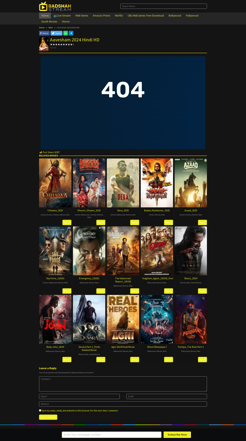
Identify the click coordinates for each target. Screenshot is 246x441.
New (68, 215)
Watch (67, 222)
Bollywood (85, 215)
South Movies (196, 282)
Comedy (93, 215)
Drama (50, 215)
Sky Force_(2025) (55, 278)
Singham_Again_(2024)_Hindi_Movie (162, 278)
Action (43, 215)
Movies (62, 215)
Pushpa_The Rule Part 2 (191, 346)
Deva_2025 (123, 210)
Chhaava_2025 (55, 210)
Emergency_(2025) (89, 278)
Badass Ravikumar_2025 (157, 210)
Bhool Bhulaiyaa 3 (157, 346)
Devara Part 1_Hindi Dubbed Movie (89, 348)
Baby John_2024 (55, 346)
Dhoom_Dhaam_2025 (89, 210)
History (56, 215)
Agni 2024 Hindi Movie (123, 346)
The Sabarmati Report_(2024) (123, 280)
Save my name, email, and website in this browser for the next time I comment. (80, 410)
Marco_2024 (190, 278)
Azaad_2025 (190, 210)
